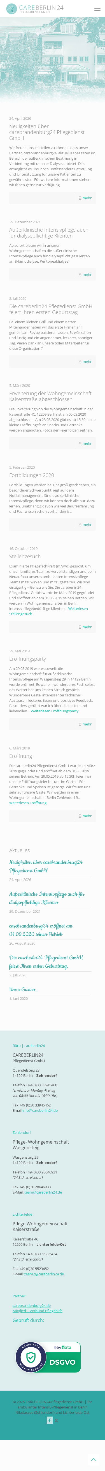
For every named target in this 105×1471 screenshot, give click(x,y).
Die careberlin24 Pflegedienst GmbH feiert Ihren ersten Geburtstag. (50, 309)
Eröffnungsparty (27, 658)
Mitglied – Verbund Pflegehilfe (37, 1310)
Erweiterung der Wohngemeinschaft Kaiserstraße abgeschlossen (50, 396)
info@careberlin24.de (40, 1110)
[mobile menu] (97, 8)
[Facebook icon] (50, 1420)
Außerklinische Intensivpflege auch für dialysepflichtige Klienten (48, 232)
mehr (87, 197)
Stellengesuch (25, 556)
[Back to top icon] (93, 1459)
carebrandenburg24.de (32, 1305)
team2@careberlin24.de (44, 1273)
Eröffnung (20, 756)
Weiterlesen (55, 710)
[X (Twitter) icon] (56, 1420)
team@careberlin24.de (43, 1192)
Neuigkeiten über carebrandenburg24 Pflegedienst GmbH (47, 132)
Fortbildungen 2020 (31, 475)
